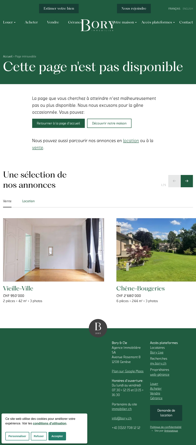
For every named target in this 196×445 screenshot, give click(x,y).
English (188, 8)
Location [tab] (28, 201)
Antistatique (171, 430)
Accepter (57, 436)
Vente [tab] (7, 203)
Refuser (39, 436)
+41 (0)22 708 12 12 (126, 427)
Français (174, 8)
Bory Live (156, 352)
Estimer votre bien (59, 8)
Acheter (156, 388)
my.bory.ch (158, 363)
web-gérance (159, 374)
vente (37, 147)
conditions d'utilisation (49, 423)
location (131, 140)
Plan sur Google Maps (128, 371)
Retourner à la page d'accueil (58, 123)
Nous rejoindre (134, 8)
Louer (154, 383)
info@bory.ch (121, 418)
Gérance (156, 398)
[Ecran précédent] (174, 181)
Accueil (7, 56)
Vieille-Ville (18, 288)
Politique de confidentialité (165, 427)
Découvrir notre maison (109, 123)
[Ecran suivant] (187, 181)
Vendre (155, 393)
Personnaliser (17, 436)
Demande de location (166, 413)
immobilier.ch (122, 409)
